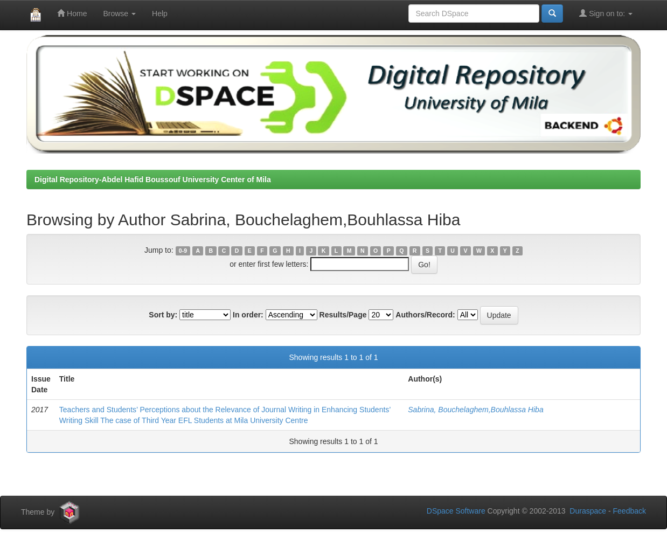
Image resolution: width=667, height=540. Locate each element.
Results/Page (343, 314)
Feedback (629, 511)
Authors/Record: (425, 314)
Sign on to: (606, 13)
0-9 (183, 250)
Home (72, 13)
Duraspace (587, 511)
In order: (248, 314)
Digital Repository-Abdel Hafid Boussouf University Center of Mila (152, 179)
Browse (119, 13)
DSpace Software (456, 511)
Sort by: (163, 314)
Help (160, 13)
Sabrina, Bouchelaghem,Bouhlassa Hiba (475, 409)
